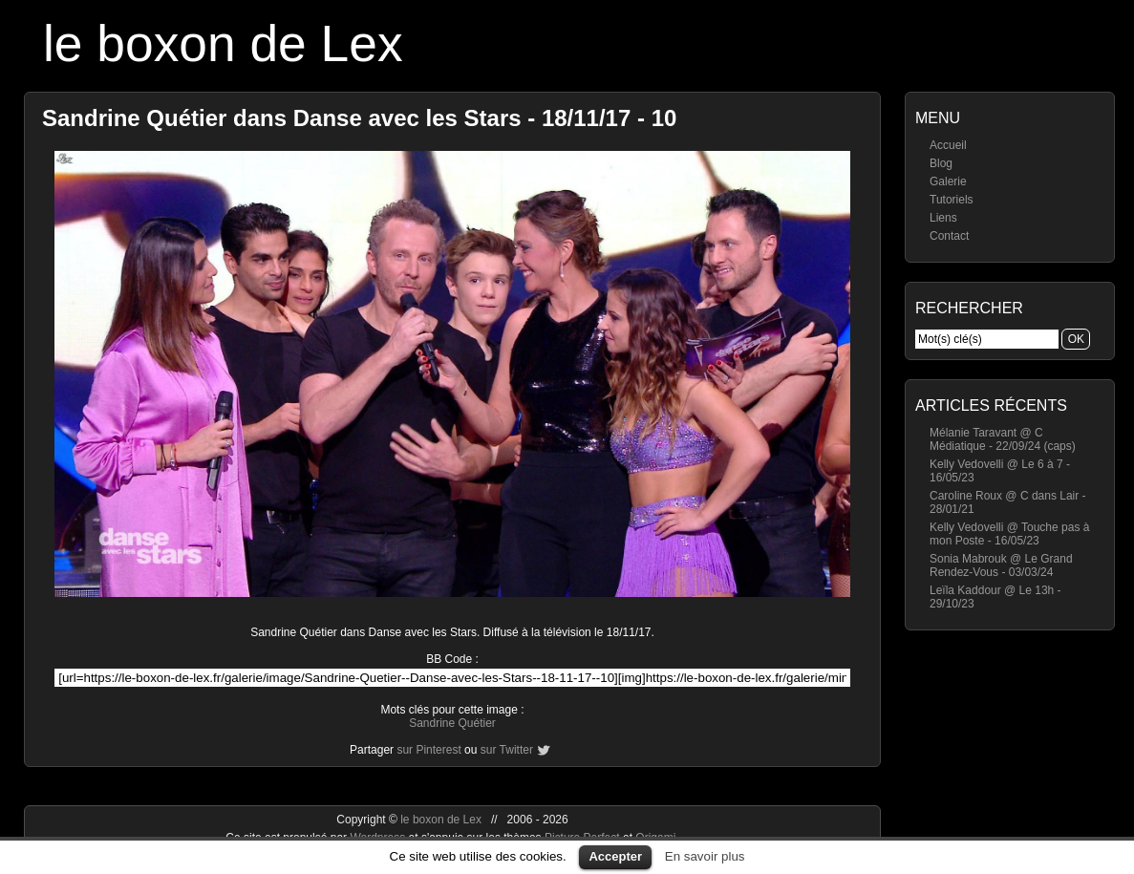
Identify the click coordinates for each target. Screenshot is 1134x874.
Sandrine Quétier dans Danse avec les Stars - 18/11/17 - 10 (359, 118)
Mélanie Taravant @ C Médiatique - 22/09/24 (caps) (1003, 439)
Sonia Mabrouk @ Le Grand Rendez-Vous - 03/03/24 (1001, 565)
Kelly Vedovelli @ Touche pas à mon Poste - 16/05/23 (1009, 534)
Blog (941, 163)
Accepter (615, 856)
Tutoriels (952, 199)
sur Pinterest (428, 750)
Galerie (948, 181)
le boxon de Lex (223, 43)
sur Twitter (507, 750)
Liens (943, 217)
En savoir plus (705, 856)
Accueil (948, 145)
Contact (949, 236)
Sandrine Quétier (452, 723)
